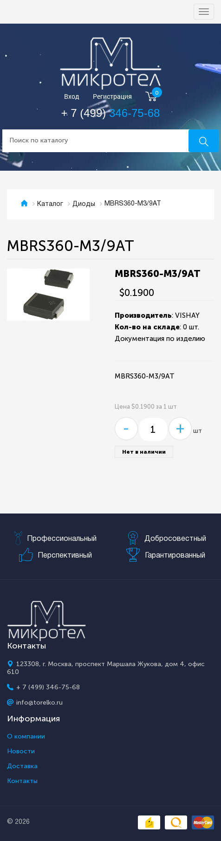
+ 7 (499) (110, 113)
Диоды (83, 204)
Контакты (22, 781)
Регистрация (112, 97)
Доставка (22, 766)
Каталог (50, 204)
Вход (71, 97)
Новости (21, 751)
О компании (26, 736)
